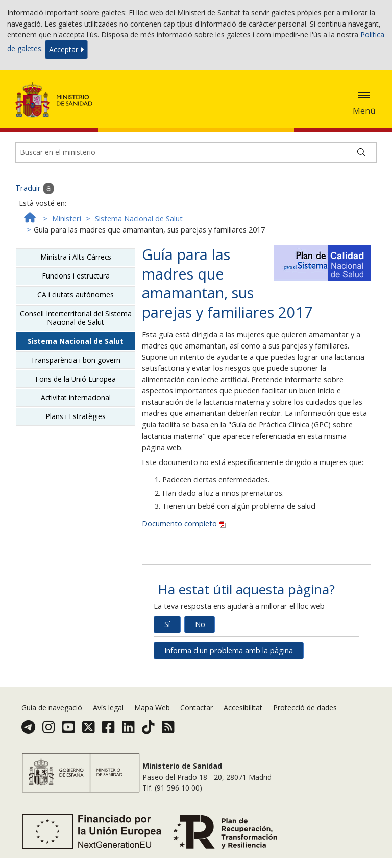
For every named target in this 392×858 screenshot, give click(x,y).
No (200, 624)
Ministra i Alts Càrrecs (75, 257)
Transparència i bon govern (75, 360)
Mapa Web (152, 707)
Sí (167, 624)
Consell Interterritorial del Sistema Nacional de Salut (76, 318)
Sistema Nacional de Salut (139, 218)
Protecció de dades (305, 707)
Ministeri (66, 218)
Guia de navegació (51, 707)
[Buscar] (361, 152)
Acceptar (66, 49)
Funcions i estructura (76, 276)
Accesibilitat (243, 707)
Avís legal (108, 707)
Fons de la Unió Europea (75, 379)
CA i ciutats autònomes (75, 294)
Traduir (34, 188)
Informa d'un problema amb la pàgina (228, 650)
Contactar (196, 707)
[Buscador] (196, 152)
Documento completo (184, 523)
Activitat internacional (76, 397)
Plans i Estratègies (75, 416)
